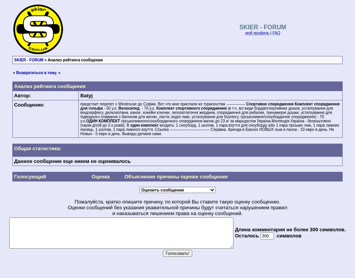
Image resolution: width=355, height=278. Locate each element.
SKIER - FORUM (29, 60)
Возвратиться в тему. (36, 73)
